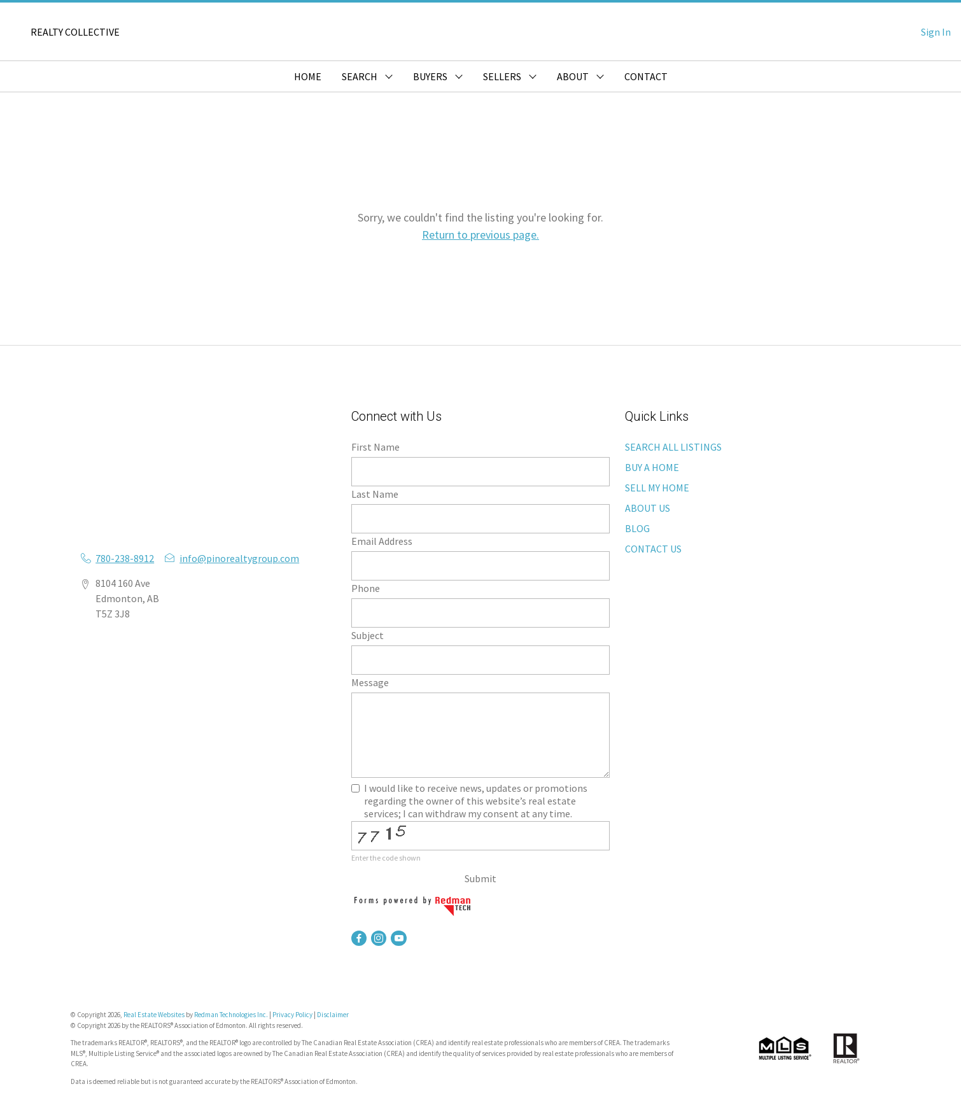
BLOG (637, 528)
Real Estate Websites (154, 1014)
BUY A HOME (652, 467)
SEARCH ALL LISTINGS (673, 446)
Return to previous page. (480, 234)
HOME (307, 76)
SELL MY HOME (657, 487)
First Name (375, 446)
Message (370, 682)
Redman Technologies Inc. (231, 1014)
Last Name (374, 494)
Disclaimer (333, 1014)
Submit (480, 878)
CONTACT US (653, 548)
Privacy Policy (292, 1014)
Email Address (381, 541)
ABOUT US (647, 508)
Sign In (936, 31)
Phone (365, 588)
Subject (367, 635)
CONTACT (646, 76)
